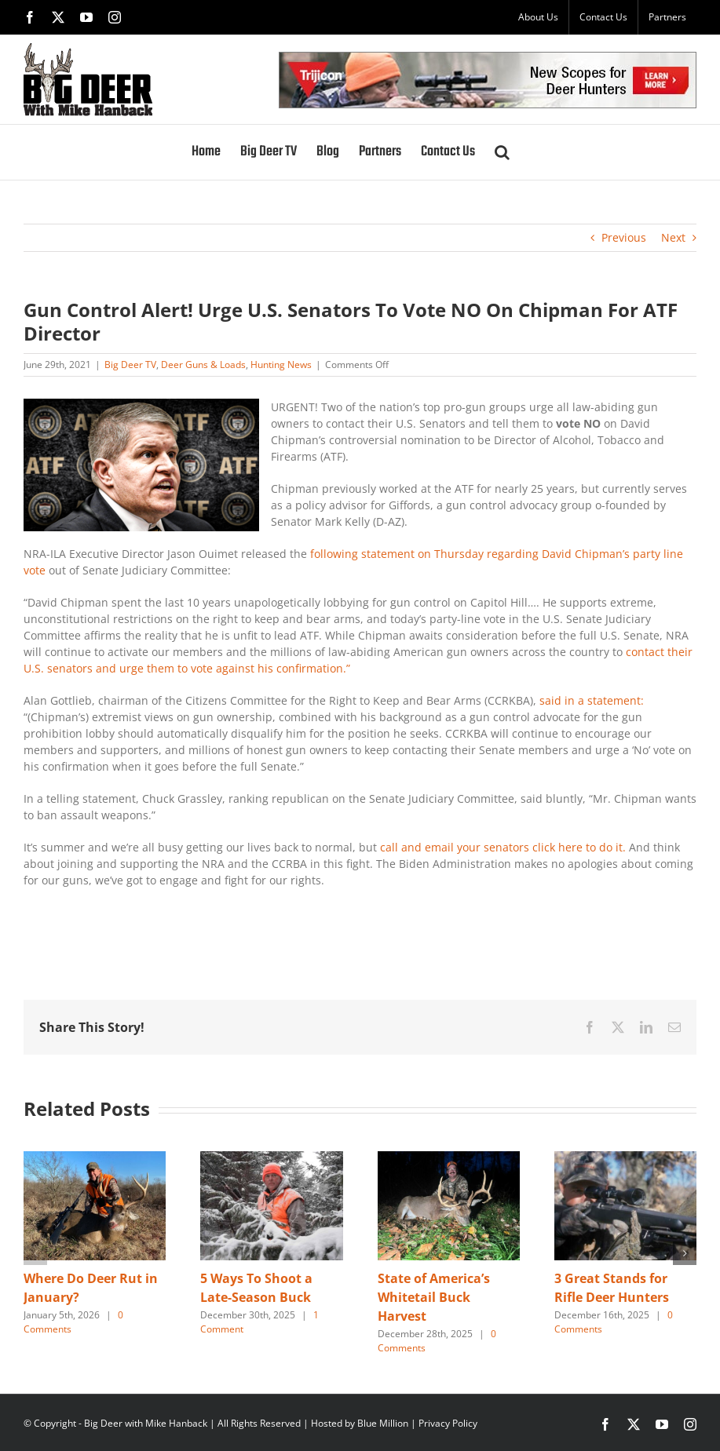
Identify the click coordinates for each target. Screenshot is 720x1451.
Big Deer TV (130, 364)
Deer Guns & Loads (203, 364)
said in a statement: (591, 700)
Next (673, 237)
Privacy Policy (447, 1423)
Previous (623, 237)
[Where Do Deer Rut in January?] (95, 1158)
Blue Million (382, 1423)
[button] (502, 152)
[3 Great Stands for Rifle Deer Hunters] (625, 1158)
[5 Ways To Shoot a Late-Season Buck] (271, 1158)
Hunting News (281, 364)
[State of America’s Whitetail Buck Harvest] (449, 1158)
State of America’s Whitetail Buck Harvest (434, 1297)
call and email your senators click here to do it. (503, 847)
